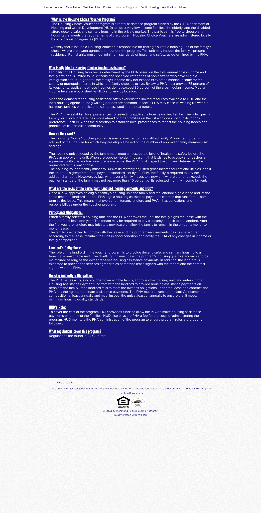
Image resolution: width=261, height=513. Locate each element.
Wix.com (142, 414)
